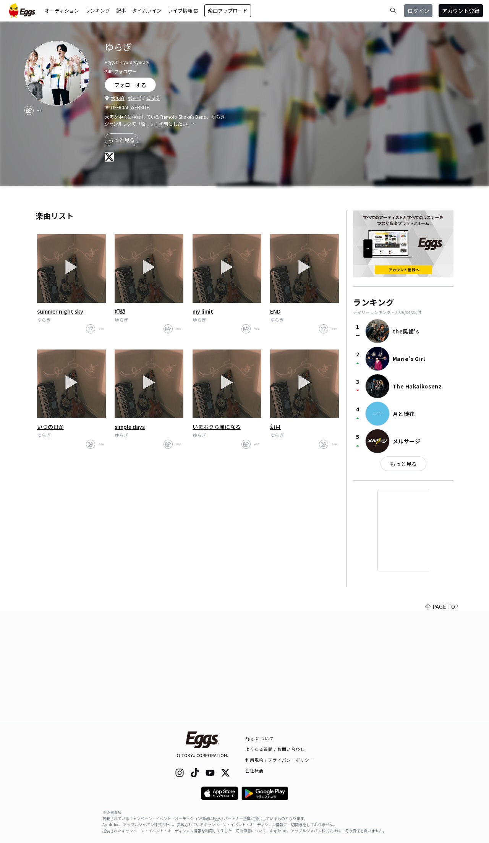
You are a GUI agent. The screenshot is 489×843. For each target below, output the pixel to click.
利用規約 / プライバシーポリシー (279, 760)
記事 (121, 10)
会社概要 (254, 770)
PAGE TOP (441, 717)
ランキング (97, 10)
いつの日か (50, 426)
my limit (203, 311)
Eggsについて (259, 738)
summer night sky (60, 311)
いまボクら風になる (217, 426)
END (275, 311)
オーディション (62, 10)
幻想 (120, 311)
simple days (130, 426)
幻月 (275, 426)
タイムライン (147, 10)
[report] (39, 110)
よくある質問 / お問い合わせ (275, 749)
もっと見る (121, 140)
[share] (29, 110)
